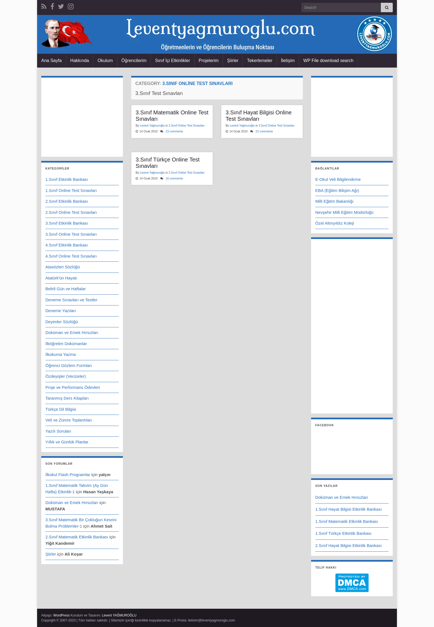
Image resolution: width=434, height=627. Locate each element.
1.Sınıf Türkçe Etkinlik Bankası (343, 533)
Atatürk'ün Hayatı (61, 278)
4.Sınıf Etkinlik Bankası (66, 245)
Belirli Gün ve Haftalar (65, 288)
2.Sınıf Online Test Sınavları (71, 212)
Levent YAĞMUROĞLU (119, 615)
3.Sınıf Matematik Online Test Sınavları (172, 115)
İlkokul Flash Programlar (67, 474)
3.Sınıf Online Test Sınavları (187, 125)
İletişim (288, 60)
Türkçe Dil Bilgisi (60, 409)
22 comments (264, 131)
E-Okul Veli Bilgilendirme (338, 179)
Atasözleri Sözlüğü (62, 266)
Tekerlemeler (259, 60)
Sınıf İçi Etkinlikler (172, 60)
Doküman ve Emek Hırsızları (71, 332)
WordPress (61, 615)
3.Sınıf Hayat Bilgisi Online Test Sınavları (259, 115)
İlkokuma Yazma (60, 354)
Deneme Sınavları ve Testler (71, 299)
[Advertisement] (217, 237)
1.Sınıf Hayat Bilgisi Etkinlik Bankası (348, 509)
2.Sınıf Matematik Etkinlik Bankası (76, 537)
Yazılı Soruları (58, 431)
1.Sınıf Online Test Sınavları (71, 190)
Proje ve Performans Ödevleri (72, 387)
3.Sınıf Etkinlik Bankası (66, 223)
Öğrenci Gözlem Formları (68, 365)
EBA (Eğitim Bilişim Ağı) (337, 190)
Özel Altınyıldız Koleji (334, 223)
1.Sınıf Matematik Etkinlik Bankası (346, 521)
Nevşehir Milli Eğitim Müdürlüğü (344, 212)
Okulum (105, 60)
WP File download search (328, 60)
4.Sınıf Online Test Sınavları (71, 256)
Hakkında (79, 60)
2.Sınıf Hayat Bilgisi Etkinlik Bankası (348, 545)
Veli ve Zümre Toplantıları (68, 420)
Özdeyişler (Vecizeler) (65, 376)
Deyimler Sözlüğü (61, 321)
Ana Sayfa (51, 60)
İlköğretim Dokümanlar (66, 343)
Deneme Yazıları (60, 310)
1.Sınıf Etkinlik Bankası (66, 179)
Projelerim (209, 60)
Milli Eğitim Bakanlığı (334, 201)
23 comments (174, 131)
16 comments (174, 178)
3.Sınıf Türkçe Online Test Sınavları (168, 162)
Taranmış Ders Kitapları (67, 398)
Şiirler (233, 60)
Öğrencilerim (134, 60)
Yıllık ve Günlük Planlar (66, 442)
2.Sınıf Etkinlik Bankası (66, 201)
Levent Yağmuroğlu (152, 125)
